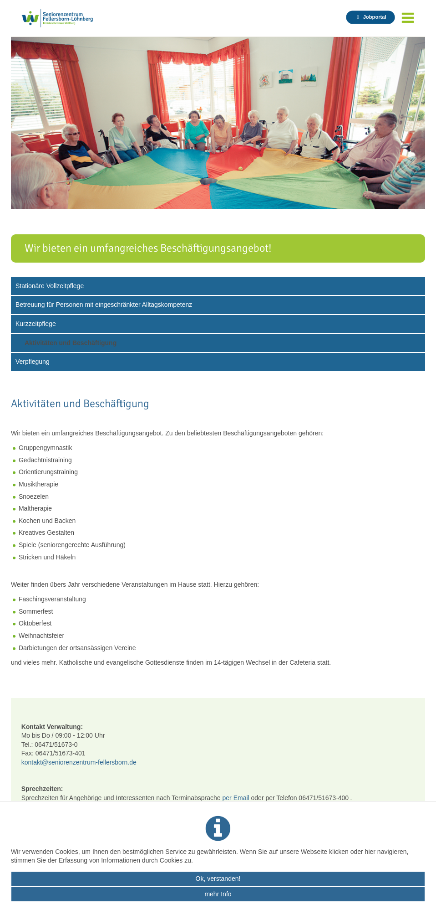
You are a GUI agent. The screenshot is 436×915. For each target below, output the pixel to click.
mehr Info (217, 894)
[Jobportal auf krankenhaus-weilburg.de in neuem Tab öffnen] (370, 17)
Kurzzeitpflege (35, 323)
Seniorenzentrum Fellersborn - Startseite (66, 18)
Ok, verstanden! (218, 878)
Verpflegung (32, 361)
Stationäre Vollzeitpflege (49, 285)
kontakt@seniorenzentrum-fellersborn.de (79, 762)
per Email (237, 797)
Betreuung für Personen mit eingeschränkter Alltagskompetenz (103, 304)
